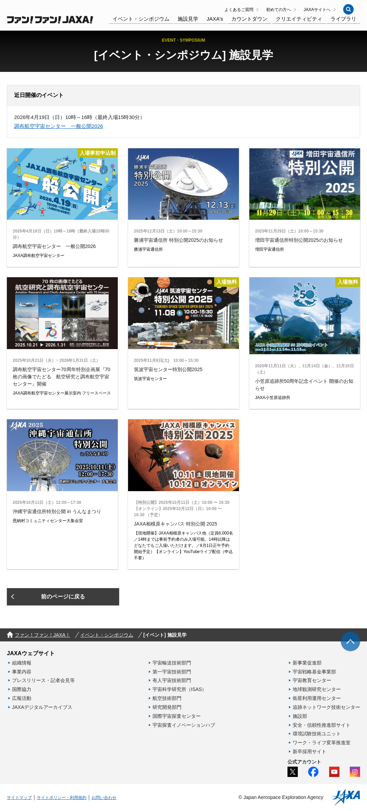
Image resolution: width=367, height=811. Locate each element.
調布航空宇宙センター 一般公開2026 (58, 126)
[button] (348, 9)
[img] (350, 641)
